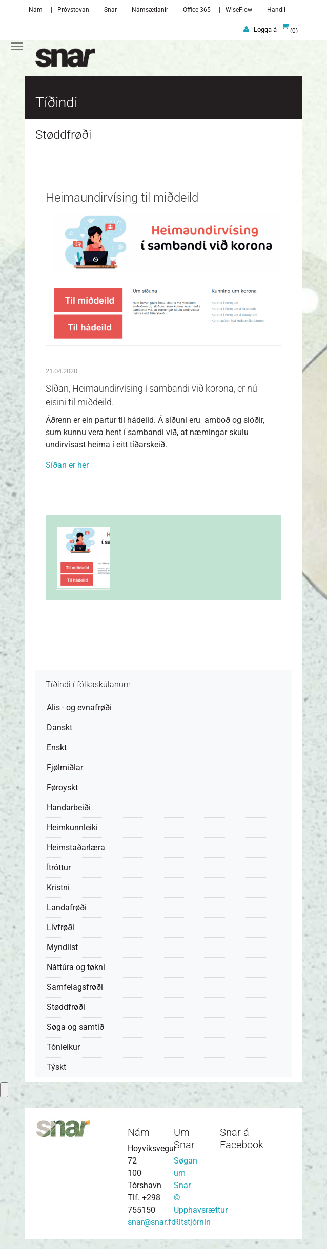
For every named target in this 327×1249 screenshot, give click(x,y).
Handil (276, 9)
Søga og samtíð (75, 1027)
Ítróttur (59, 867)
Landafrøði (67, 907)
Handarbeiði (69, 807)
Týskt (56, 1067)
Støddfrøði (66, 1007)
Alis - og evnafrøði (79, 708)
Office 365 (197, 9)
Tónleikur (63, 1047)
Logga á (265, 29)
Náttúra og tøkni (76, 967)
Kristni (58, 887)
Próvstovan (73, 9)
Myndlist (62, 947)
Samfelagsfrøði (75, 987)
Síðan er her (67, 465)
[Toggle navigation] (17, 46)
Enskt (57, 747)
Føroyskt (62, 787)
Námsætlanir (150, 9)
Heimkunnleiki (72, 827)
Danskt (59, 728)
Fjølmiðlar (65, 767)
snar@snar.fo (152, 1222)
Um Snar (184, 1138)
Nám (36, 9)
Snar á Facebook (241, 1138)
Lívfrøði (60, 927)
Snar (110, 9)
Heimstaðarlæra (76, 847)
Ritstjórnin (192, 1222)
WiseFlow (239, 9)
